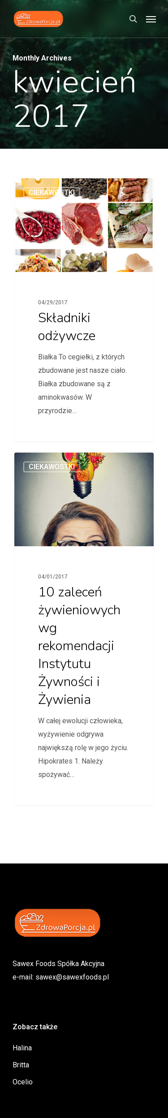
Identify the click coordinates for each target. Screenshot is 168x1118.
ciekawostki (52, 192)
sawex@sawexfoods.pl (72, 977)
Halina (22, 1048)
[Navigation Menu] (151, 18)
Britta (21, 1065)
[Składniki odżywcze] (84, 309)
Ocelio (23, 1082)
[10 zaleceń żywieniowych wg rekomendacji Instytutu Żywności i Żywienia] (84, 629)
